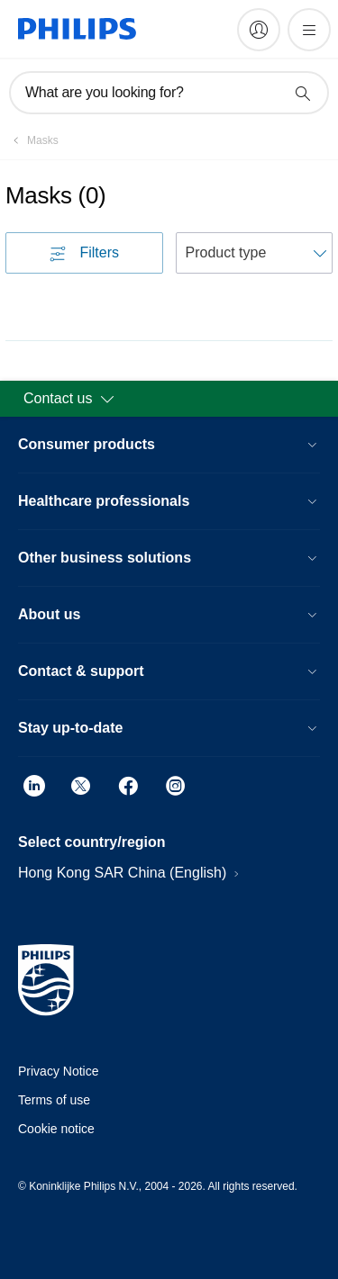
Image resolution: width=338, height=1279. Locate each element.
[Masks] (32, 140)
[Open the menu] (309, 29)
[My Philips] (258, 29)
